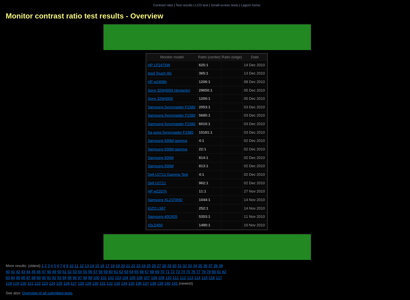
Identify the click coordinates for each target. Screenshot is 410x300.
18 (112, 266)
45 (33, 272)
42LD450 (155, 225)
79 (209, 272)
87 (28, 278)
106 (140, 278)
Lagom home (250, 5)
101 (104, 278)
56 (90, 272)
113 (190, 278)
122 (37, 283)
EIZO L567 (157, 208)
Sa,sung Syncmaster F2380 (170, 132)
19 (118, 266)
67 (147, 272)
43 (23, 272)
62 (121, 272)
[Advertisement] (207, 37)
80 (214, 272)
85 (18, 278)
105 (132, 278)
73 (178, 272)
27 (159, 266)
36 (205, 266)
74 (183, 272)
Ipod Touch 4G (160, 73)
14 (92, 266)
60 (111, 272)
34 (195, 266)
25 (149, 266)
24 (143, 266)
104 (125, 278)
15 (97, 266)
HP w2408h (157, 82)
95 (69, 278)
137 (146, 283)
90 (44, 278)
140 (167, 283)
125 (59, 283)
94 (64, 278)
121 (30, 283)
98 (85, 278)
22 (133, 266)
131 (102, 283)
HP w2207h (157, 191)
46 (39, 272)
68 (152, 272)
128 (81, 283)
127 (74, 283)
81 (219, 272)
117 (219, 278)
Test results (184, 5)
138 (153, 283)
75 (188, 272)
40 (8, 272)
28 (164, 266)
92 (54, 278)
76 (193, 272)
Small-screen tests (224, 5)
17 (107, 266)
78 (204, 272)
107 (147, 278)
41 (13, 272)
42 (18, 272)
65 (136, 272)
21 (128, 266)
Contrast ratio (163, 5)
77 (198, 272)
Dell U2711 (157, 183)
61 (116, 272)
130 (95, 283)
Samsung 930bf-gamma (167, 140)
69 (157, 272)
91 (49, 278)
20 (123, 266)
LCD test (201, 5)
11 (77, 266)
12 (82, 266)
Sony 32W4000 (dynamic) (169, 90)
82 (224, 272)
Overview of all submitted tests (47, 293)
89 (39, 278)
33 (190, 266)
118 (9, 283)
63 (126, 272)
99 (90, 278)
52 (69, 272)
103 (118, 278)
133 (117, 283)
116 (212, 278)
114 (197, 278)
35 (200, 266)
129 (88, 283)
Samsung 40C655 (162, 216)
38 (216, 266)
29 (169, 266)
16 (102, 266)
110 (168, 278)
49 (54, 272)
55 (85, 272)
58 (100, 272)
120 (23, 283)
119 (16, 283)
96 (75, 278)
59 (106, 272)
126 (66, 283)
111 (176, 278)
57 (95, 272)
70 (162, 272)
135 (131, 283)
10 (71, 266)
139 (160, 283)
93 (59, 278)
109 (161, 278)
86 (23, 278)
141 (175, 283)
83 (8, 278)
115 (205, 278)
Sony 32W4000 (160, 98)
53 (75, 272)
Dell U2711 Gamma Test (168, 174)
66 (142, 272)
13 (87, 266)
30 (174, 266)
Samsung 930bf (161, 158)
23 (138, 266)
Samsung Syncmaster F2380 (172, 107)
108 (154, 278)
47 (44, 272)
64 (131, 272)
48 (49, 272)
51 (64, 272)
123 (45, 283)
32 (185, 266)
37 (210, 266)
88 (33, 278)
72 (173, 272)
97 (80, 278)
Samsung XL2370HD (165, 200)
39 (221, 266)
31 (179, 266)
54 (80, 272)
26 (154, 266)
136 (139, 283)
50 (59, 272)
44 (28, 272)
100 (96, 278)
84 (13, 278)
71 (167, 272)
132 (110, 283)
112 (183, 278)
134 (124, 283)
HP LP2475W (159, 65)
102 (111, 278)
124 (52, 283)
